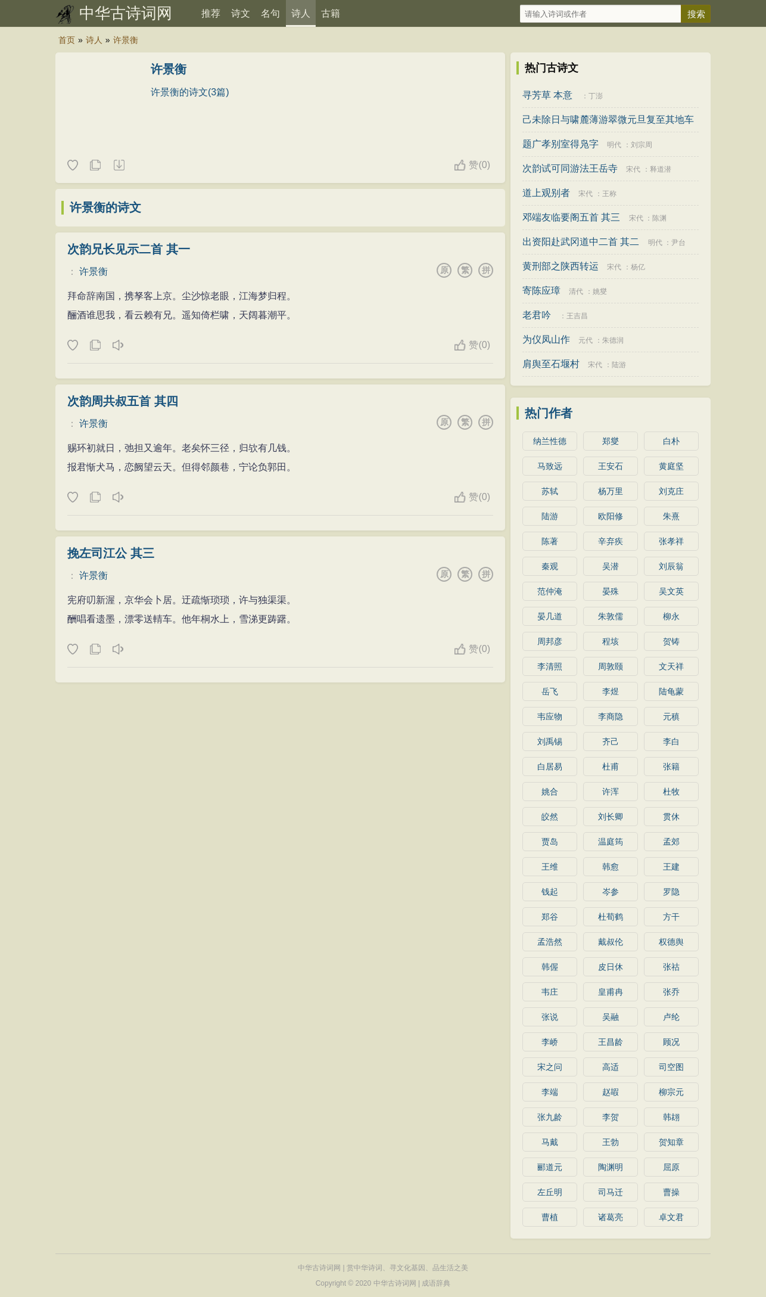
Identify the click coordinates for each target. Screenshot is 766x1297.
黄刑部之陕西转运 (560, 266)
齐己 (610, 741)
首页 (66, 40)
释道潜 (660, 169)
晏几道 (549, 616)
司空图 (671, 1067)
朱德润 (613, 340)
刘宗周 (641, 145)
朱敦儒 (610, 616)
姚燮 (600, 291)
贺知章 (671, 1142)
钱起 (549, 891)
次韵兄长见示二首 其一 (128, 249)
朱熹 (671, 516)
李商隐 (610, 716)
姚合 (549, 791)
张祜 (671, 967)
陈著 (549, 541)
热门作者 (548, 413)
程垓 (610, 641)
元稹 (671, 716)
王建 (671, 866)
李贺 (610, 1117)
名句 (270, 13)
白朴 (671, 441)
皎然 (549, 816)
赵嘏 (610, 1092)
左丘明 (549, 1192)
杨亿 (638, 267)
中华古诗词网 (125, 13)
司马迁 (610, 1192)
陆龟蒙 (671, 691)
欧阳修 (610, 516)
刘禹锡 (549, 741)
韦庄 (549, 992)
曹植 (549, 1217)
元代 (585, 340)
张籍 (671, 766)
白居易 (549, 766)
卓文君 (671, 1217)
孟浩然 (549, 942)
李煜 (610, 691)
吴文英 (671, 591)
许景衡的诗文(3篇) (190, 92)
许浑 (610, 791)
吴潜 (610, 566)
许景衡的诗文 (105, 207)
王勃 (610, 1142)
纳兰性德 (549, 441)
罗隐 (671, 891)
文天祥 (671, 666)
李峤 (549, 1042)
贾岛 (549, 841)
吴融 (610, 1017)
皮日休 (610, 967)
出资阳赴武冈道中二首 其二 (580, 242)
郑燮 (610, 441)
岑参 (610, 891)
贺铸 (671, 641)
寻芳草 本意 (547, 95)
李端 (549, 1092)
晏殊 (610, 591)
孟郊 (671, 841)
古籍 (330, 13)
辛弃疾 (610, 541)
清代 (576, 291)
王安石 (610, 466)
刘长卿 (610, 816)
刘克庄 (671, 491)
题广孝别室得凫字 (560, 144)
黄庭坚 (671, 466)
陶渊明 (610, 1167)
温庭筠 (610, 841)
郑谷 (549, 916)
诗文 (240, 13)
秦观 (549, 566)
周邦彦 (549, 641)
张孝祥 (671, 541)
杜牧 (671, 791)
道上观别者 (546, 193)
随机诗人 (118, 166)
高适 (610, 1067)
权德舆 (671, 942)
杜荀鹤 (610, 916)
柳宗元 (671, 1092)
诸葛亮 (610, 1217)
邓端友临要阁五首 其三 (571, 217)
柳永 (671, 616)
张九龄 (549, 1117)
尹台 (678, 242)
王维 (549, 866)
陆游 (619, 365)
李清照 (549, 666)
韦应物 (549, 716)
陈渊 (659, 218)
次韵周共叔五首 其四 (122, 401)
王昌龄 (610, 1042)
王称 (609, 194)
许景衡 (125, 40)
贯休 (671, 816)
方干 (671, 916)
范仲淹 (549, 591)
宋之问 (549, 1067)
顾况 (671, 1042)
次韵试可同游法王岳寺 (570, 168)
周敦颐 (610, 666)
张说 (549, 1017)
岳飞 (549, 691)
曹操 (671, 1192)
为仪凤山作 (546, 339)
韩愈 (610, 866)
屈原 (671, 1167)
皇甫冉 (610, 992)
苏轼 (549, 491)
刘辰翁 (671, 566)
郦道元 (549, 1167)
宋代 (633, 169)
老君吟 (536, 315)
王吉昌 (577, 316)
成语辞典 (436, 1283)
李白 (671, 741)
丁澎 (595, 96)
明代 (614, 145)
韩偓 (549, 967)
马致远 (549, 466)
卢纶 (671, 1017)
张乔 (671, 992)
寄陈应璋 (541, 291)
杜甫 (610, 766)
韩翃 (671, 1117)
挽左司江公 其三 (110, 553)
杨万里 (610, 491)
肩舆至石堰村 (551, 364)
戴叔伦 (610, 942)
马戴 (549, 1142)
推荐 (210, 13)
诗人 (300, 13)
